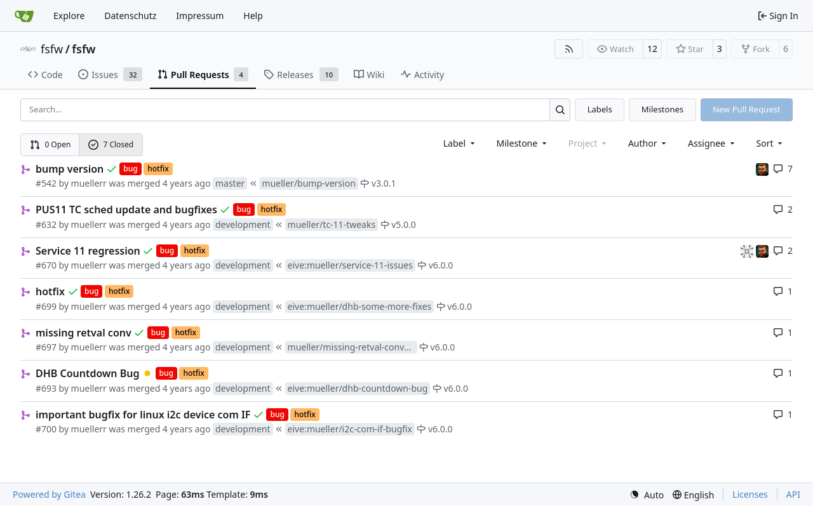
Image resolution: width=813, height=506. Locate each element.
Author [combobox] (648, 143)
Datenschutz (130, 16)
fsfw (52, 49)
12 (652, 49)
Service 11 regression (88, 250)
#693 (46, 388)
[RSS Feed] (569, 48)
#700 (46, 429)
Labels (600, 109)
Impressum (200, 16)
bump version (70, 169)
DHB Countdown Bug (88, 373)
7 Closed (111, 144)
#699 (46, 306)
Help (253, 16)
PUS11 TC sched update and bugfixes (126, 209)
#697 (46, 347)
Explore (68, 16)
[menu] (770, 143)
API (793, 494)
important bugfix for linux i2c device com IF (143, 414)
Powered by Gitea (49, 494)
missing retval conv (83, 332)
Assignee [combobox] (712, 143)
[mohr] (762, 169)
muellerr (89, 183)
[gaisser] (748, 250)
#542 (46, 183)
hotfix (50, 291)
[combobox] (460, 143)
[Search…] (559, 109)
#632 (46, 224)
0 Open (50, 144)
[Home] (24, 15)
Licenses (750, 494)
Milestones (662, 109)
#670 (46, 265)
